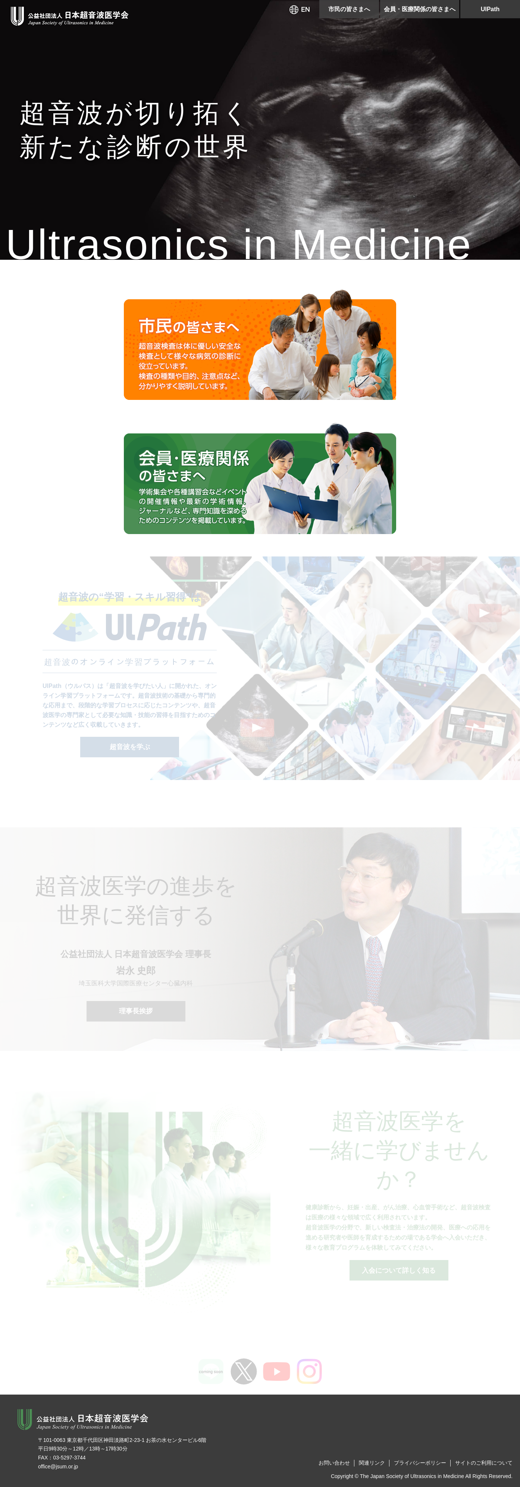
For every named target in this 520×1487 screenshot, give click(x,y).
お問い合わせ (334, 1463)
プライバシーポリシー (420, 1463)
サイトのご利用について (484, 1463)
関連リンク (372, 1463)
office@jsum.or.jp (58, 1466)
